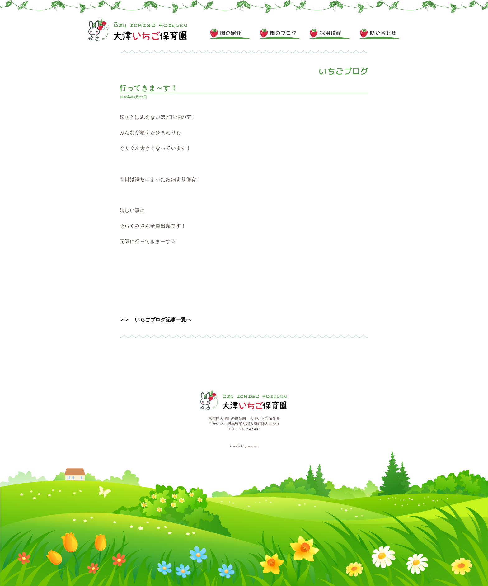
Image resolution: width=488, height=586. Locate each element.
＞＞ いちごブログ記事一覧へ (155, 319)
